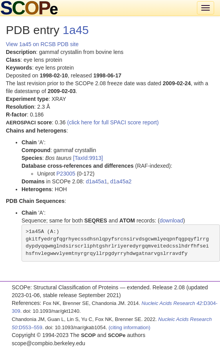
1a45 (76, 29)
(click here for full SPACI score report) (113, 122)
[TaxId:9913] (88, 158)
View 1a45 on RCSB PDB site (42, 44)
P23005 (65, 173)
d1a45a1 (96, 181)
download (171, 220)
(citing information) (129, 327)
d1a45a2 (121, 181)
